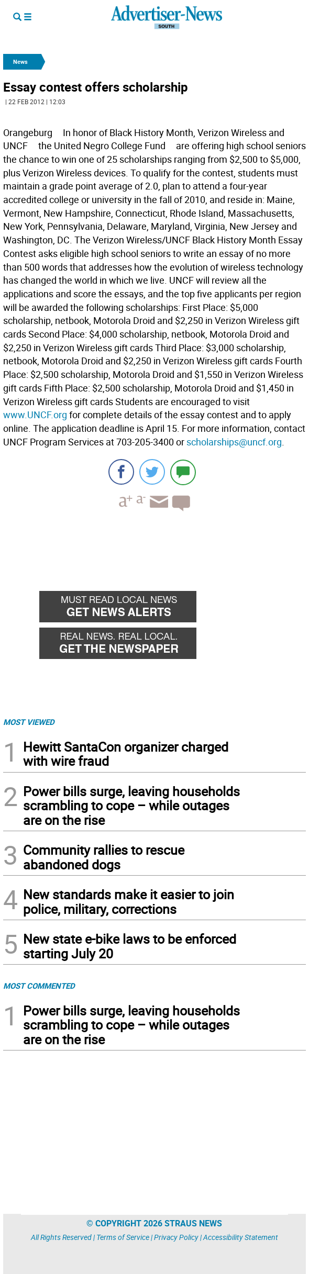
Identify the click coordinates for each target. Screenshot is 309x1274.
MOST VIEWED (28, 722)
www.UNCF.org (35, 414)
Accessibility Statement (240, 1237)
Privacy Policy (176, 1237)
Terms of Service (122, 1237)
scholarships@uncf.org (234, 441)
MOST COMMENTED (39, 985)
